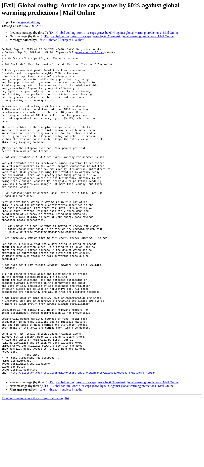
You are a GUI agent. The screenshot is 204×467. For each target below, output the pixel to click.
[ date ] (42, 40)
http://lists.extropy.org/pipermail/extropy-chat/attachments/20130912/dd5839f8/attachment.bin (82, 438)
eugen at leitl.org (29, 22)
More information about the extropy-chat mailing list (35, 463)
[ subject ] (66, 40)
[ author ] (79, 40)
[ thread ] (53, 40)
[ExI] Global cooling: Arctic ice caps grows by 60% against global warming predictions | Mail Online (113, 32)
